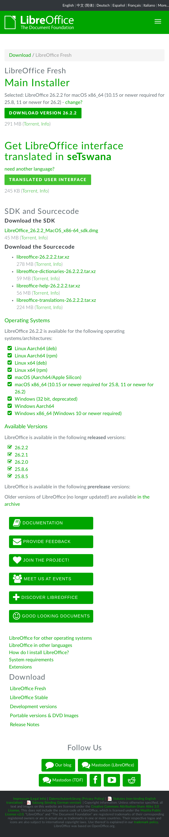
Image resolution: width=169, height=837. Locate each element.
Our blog (58, 765)
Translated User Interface (48, 179)
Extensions (20, 667)
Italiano (149, 5)
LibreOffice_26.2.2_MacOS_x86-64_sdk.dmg (51, 230)
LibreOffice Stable (29, 697)
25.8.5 (21, 476)
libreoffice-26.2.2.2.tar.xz (43, 257)
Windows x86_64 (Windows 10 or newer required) (68, 413)
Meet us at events (42, 579)
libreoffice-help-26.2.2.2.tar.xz (48, 286)
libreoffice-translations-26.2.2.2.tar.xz (56, 300)
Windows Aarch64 (34, 406)
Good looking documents (51, 616)
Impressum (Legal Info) (29, 798)
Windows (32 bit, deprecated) (46, 399)
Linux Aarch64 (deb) (36, 348)
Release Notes (24, 724)
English (68, 5)
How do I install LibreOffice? (39, 652)
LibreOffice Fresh (28, 688)
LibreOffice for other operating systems (50, 638)
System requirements (32, 659)
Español (118, 5)
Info (45, 124)
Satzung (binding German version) (56, 802)
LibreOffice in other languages (40, 645)
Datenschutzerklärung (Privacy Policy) (76, 798)
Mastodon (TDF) (63, 780)
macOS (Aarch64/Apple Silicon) (48, 377)
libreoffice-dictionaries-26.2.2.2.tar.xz (56, 271)
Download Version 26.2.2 (43, 113)
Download (20, 55)
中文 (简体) (85, 5)
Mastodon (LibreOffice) (108, 765)
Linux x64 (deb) (31, 363)
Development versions (33, 706)
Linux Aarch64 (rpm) (36, 355)
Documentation (38, 523)
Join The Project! (41, 560)
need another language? (29, 169)
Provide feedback (42, 542)
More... (163, 5)
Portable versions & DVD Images (44, 715)
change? (73, 102)
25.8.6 (21, 469)
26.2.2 (21, 447)
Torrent (31, 124)
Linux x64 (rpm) (31, 370)
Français (134, 5)
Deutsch (103, 5)
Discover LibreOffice (45, 597)
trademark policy (146, 822)
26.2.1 (21, 455)
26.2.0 (21, 462)
